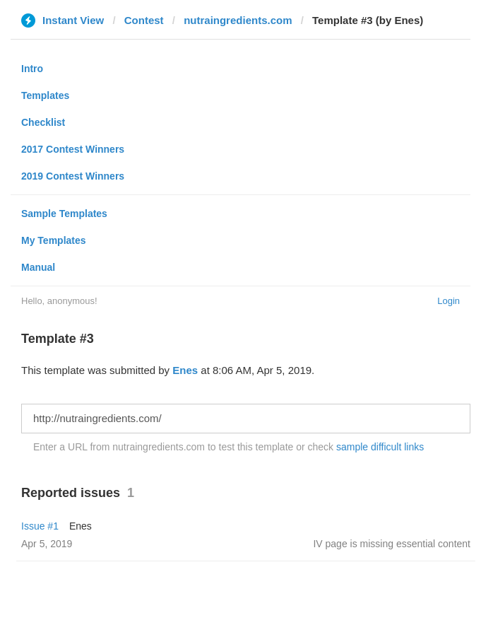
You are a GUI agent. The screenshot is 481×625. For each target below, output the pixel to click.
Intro (32, 68)
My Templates (53, 240)
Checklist (43, 122)
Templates (45, 95)
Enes (185, 370)
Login (448, 301)
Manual (38, 267)
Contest (144, 20)
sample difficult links (380, 446)
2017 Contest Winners (72, 149)
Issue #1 (40, 526)
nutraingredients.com (238, 20)
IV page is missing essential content (391, 543)
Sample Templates (64, 213)
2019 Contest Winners (72, 176)
